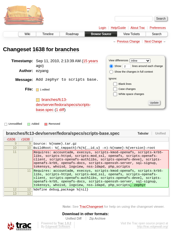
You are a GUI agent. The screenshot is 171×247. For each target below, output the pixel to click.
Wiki (27, 34)
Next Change (153, 41)
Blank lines (125, 83)
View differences (118, 60)
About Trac (137, 27)
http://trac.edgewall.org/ (152, 239)
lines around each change (142, 66)
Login (102, 27)
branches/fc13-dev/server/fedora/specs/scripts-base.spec (63, 104)
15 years (90, 61)
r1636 (11, 139)
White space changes (131, 94)
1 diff (60, 109)
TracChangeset (91, 219)
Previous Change (128, 41)
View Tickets (131, 34)
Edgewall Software (57, 239)
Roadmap (72, 34)
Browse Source (101, 34)
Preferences (158, 27)
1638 (38, 49)
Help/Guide (118, 27)
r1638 (25, 139)
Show (115, 66)
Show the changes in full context (131, 71)
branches (67, 49)
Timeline (47, 34)
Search (156, 34)
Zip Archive (97, 231)
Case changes (127, 88)
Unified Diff (74, 231)
